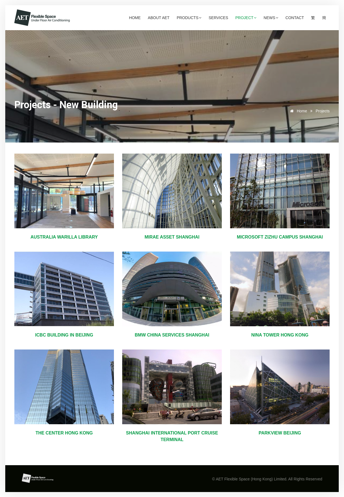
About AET (159, 17)
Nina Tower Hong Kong (279, 335)
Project (245, 17)
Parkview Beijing (280, 433)
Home (135, 17)
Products (189, 17)
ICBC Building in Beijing (64, 335)
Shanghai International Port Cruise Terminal (172, 436)
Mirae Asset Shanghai (172, 237)
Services (218, 17)
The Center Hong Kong (64, 433)
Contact (294, 17)
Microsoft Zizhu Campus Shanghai (280, 237)
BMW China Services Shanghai (172, 335)
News (271, 17)
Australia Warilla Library (64, 237)
